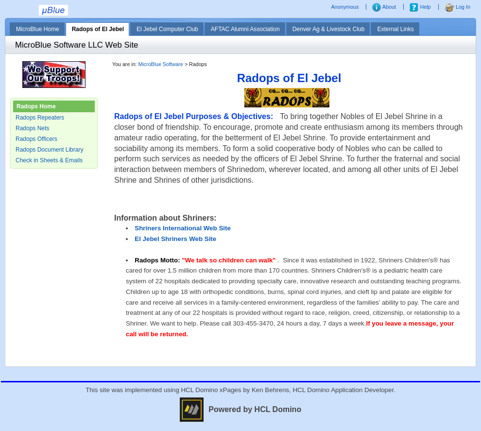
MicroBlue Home (37, 29)
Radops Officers (36, 139)
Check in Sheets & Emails (49, 160)
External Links (395, 29)
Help (420, 7)
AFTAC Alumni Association (245, 29)
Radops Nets (32, 128)
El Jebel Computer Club (167, 29)
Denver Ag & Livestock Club (328, 29)
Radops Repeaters (40, 117)
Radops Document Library (49, 149)
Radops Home (36, 106)
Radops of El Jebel (98, 29)
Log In (457, 7)
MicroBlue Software (160, 64)
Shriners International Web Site (183, 228)
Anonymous (345, 7)
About (384, 7)
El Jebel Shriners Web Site (175, 238)
